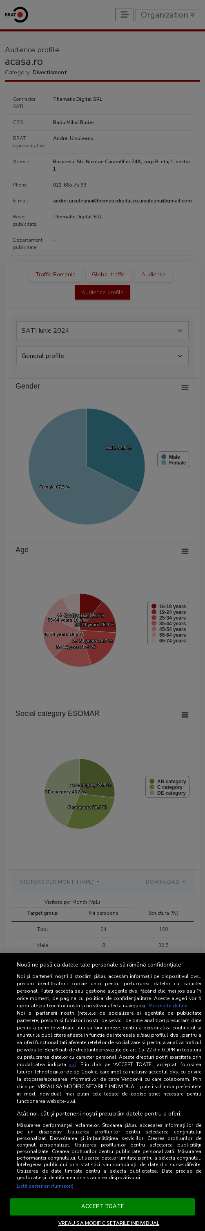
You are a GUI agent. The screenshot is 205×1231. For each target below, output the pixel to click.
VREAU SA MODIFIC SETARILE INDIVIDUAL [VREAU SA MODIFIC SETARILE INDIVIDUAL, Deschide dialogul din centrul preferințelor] (108, 1223)
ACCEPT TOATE (102, 1206)
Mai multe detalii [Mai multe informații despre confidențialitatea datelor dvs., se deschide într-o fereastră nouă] (168, 1005)
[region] (102, 1092)
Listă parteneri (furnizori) (45, 1186)
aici (72, 1064)
